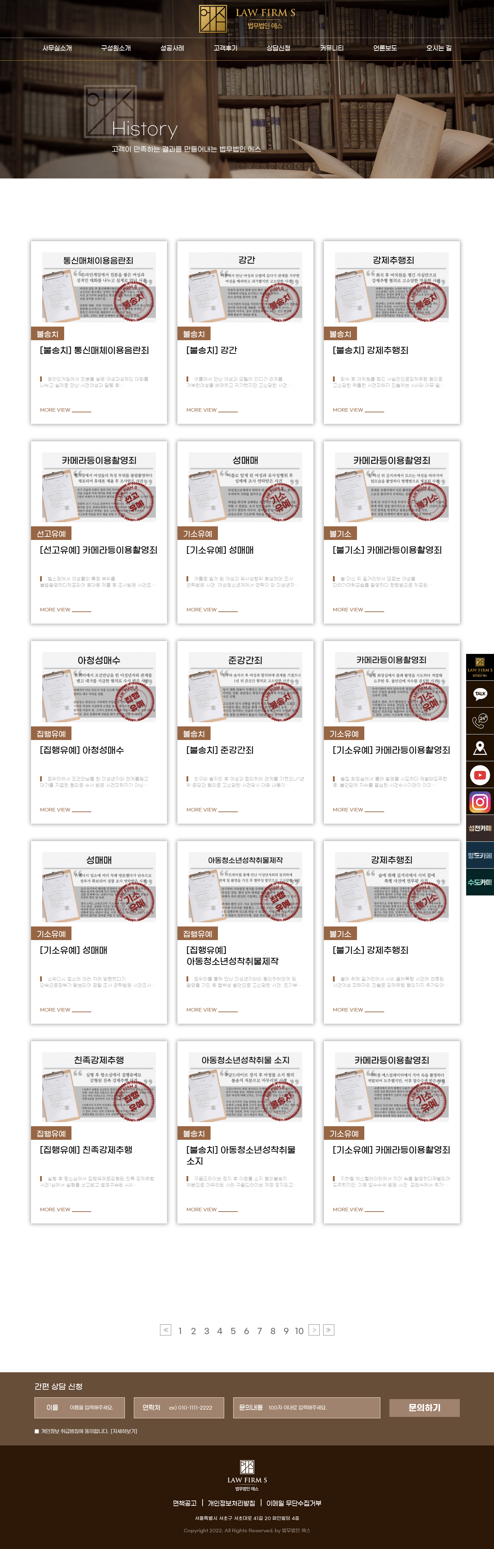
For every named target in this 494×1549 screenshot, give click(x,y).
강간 (228, 350)
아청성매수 (103, 750)
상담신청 (278, 48)
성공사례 (172, 48)
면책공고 (185, 1504)
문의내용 (251, 1408)
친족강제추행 (107, 1150)
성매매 (241, 550)
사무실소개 (57, 48)
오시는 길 (439, 48)
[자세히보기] (124, 1431)
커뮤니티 (332, 48)
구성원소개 (116, 48)
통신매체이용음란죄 (111, 350)
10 (299, 1369)
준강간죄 (237, 750)
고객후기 (225, 48)
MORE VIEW (55, 410)
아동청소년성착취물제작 (233, 961)
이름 (52, 1408)
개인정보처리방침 (231, 1504)
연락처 (151, 1408)
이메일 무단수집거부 (293, 1504)
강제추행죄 (388, 350)
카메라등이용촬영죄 (120, 550)
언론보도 (385, 48)
